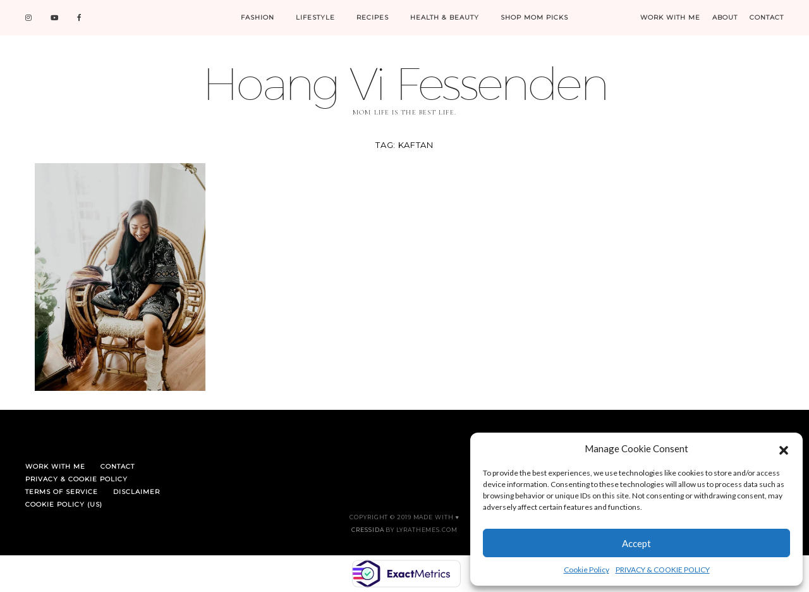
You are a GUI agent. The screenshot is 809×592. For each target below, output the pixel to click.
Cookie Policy (586, 569)
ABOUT (725, 17)
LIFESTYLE (315, 17)
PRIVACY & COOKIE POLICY (663, 569)
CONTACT (767, 17)
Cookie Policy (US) (63, 504)
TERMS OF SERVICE (61, 492)
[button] (783, 448)
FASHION (257, 17)
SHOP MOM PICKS (534, 17)
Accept (636, 543)
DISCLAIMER (136, 492)
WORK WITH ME (670, 17)
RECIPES (372, 17)
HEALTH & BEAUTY (444, 17)
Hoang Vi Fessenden (404, 83)
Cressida (367, 529)
